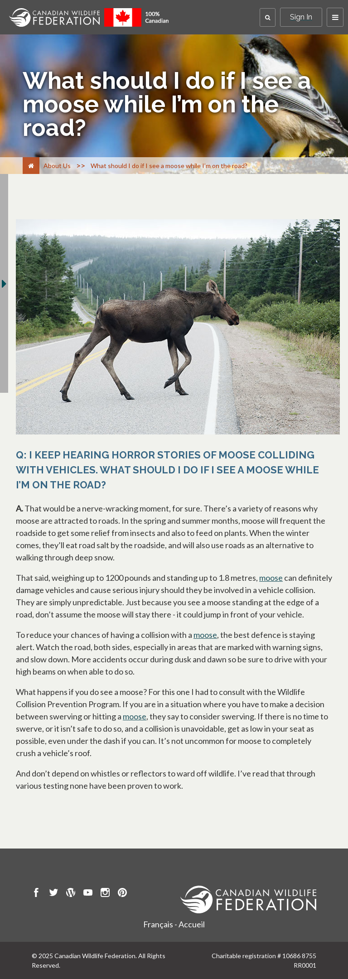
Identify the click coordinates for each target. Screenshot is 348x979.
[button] (268, 17)
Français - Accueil (174, 924)
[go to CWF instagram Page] (105, 894)
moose (271, 578)
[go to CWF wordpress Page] (70, 894)
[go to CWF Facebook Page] (36, 894)
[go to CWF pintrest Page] (122, 894)
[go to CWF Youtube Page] (87, 894)
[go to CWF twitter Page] (53, 894)
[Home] (31, 165)
